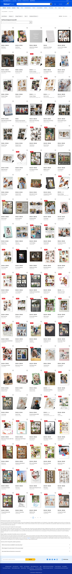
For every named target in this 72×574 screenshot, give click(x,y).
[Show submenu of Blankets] (47, 7)
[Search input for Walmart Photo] (33, 4)
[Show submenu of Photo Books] (53, 7)
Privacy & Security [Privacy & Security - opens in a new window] (30, 568)
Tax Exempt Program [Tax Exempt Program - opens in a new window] (6, 568)
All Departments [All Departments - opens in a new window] (8, 566)
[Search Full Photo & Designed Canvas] (15, 22)
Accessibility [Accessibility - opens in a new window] (64, 566)
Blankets (45, 7)
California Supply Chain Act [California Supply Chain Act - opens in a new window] (48, 568)
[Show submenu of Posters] (35, 7)
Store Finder (15, 0)
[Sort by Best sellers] (66, 16)
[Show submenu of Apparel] (61, 7)
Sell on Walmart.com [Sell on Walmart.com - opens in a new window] (34, 566)
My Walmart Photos (26, 0)
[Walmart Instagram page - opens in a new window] (57, 559)
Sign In (67, 0)
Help (55, 4)
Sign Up (30, 559)
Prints (22, 7)
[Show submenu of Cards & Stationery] (31, 7)
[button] (7, 28)
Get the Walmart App (16, 568)
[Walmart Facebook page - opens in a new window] (47, 559)
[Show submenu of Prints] (23, 7)
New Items (9, 7)
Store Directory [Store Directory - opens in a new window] (15, 566)
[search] (30, 22)
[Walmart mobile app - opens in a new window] (65, 559)
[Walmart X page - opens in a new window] (50, 559)
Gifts (56, 7)
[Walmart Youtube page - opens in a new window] (54, 559)
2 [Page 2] (35, 517)
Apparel (59, 7)
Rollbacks (4, 7)
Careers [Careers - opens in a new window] (21, 566)
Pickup (18, 7)
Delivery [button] (11, 16)
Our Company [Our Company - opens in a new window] (26, 566)
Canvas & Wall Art (39, 7)
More (64, 7)
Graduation (14, 7)
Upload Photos (32, 0)
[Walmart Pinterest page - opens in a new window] (52, 559)
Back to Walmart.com (6, 0)
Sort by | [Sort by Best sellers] (60, 16)
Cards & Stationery (28, 7)
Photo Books (51, 7)
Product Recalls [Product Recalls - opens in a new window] (58, 566)
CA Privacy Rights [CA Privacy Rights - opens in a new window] (38, 568)
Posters (34, 7)
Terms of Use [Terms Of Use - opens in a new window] (23, 568)
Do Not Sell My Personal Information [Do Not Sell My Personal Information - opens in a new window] (61, 568)
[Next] (40, 517)
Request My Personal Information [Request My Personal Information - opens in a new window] (36, 569)
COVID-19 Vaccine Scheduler (48, 566)
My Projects (19, 0)
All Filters (4, 16)
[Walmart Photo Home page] (8, 4)
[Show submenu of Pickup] (19, 7)
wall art (28, 538)
